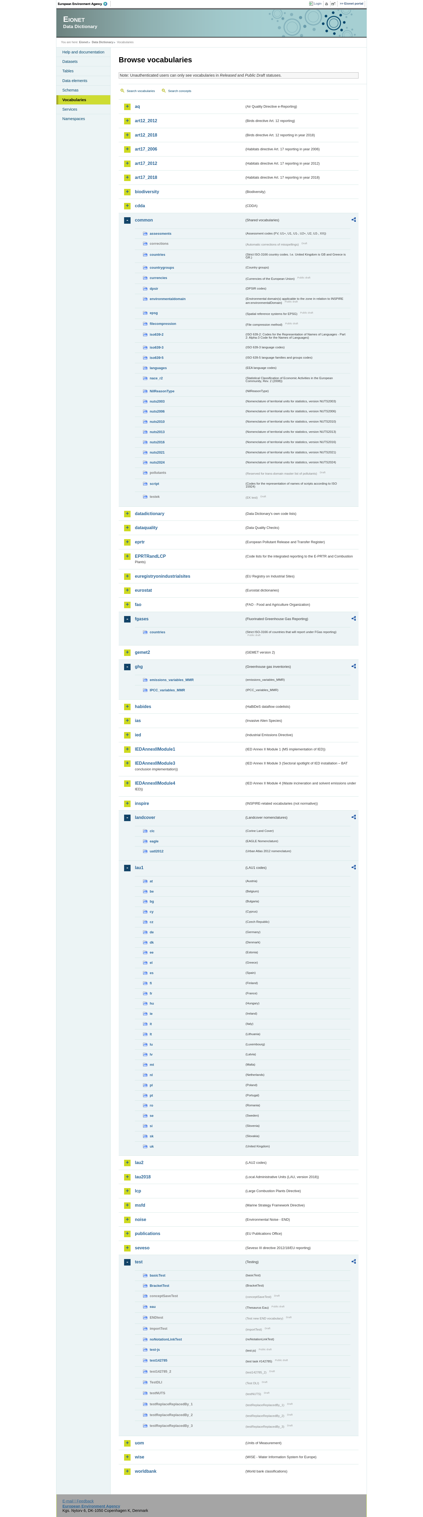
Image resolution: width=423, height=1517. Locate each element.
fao (138, 604)
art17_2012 (146, 163)
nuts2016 (157, 442)
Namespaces (73, 119)
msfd (140, 1205)
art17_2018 (146, 177)
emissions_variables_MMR (172, 680)
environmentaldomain (168, 299)
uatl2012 (156, 851)
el (151, 963)
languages (158, 368)
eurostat (143, 590)
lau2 (139, 1162)
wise (139, 1457)
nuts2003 (157, 401)
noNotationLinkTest (166, 1339)
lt (151, 1034)
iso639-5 (156, 358)
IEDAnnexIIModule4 (155, 783)
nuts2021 (157, 452)
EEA (84, 3)
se (151, 1116)
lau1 (139, 867)
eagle (154, 841)
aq (137, 106)
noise (140, 1219)
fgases (142, 619)
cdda (140, 205)
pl (151, 1085)
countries (157, 255)
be (152, 891)
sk (151, 1136)
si (151, 1126)
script (154, 484)
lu (151, 1044)
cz (151, 922)
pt (151, 1095)
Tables (68, 71)
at (151, 881)
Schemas (70, 90)
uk (152, 1146)
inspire (142, 803)
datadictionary (149, 513)
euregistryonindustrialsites (162, 576)
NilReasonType (162, 391)
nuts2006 (157, 411)
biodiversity (147, 191)
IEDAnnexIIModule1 (155, 749)
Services (69, 109)
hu (152, 1003)
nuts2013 (157, 432)
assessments (160, 234)
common (144, 220)
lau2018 (143, 1177)
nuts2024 (157, 462)
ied (138, 735)
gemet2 (142, 652)
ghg (139, 666)
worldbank (145, 1471)
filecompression (163, 324)
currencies (158, 278)
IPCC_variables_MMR (167, 690)
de (152, 932)
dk (152, 942)
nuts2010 (157, 422)
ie (151, 1014)
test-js (155, 1350)
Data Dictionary (102, 42)
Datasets (70, 61)
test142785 (158, 1360)
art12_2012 (146, 120)
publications (147, 1233)
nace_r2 (156, 378)
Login (318, 3)
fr (151, 993)
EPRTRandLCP (150, 556)
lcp (138, 1191)
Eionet (83, 42)
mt (152, 1065)
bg (152, 901)
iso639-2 (156, 334)
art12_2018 (146, 135)
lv (151, 1054)
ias (138, 720)
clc (152, 831)
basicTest (157, 1275)
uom (139, 1443)
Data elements (74, 81)
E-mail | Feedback (78, 1501)
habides (143, 706)
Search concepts (179, 91)
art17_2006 (146, 149)
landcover (145, 817)
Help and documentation (83, 52)
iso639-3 (156, 347)
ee (151, 952)
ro (151, 1105)
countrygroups (162, 268)
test (138, 1262)
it (151, 1024)
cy (151, 912)
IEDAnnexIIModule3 (155, 763)
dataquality (146, 527)
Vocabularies (74, 100)
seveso (142, 1248)
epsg (154, 313)
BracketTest (159, 1286)
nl (151, 1075)
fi (151, 983)
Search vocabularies (141, 91)
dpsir (154, 289)
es (151, 973)
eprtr (140, 542)
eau (153, 1307)
